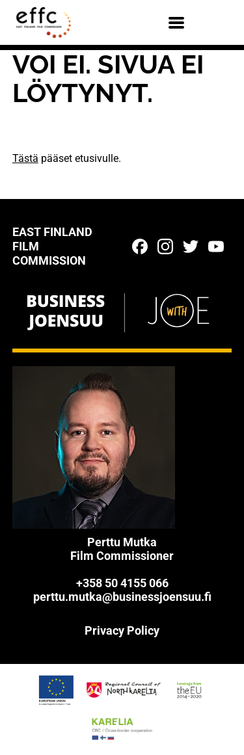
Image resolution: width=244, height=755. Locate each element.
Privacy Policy (122, 630)
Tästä (25, 158)
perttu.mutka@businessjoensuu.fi (122, 596)
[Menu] (176, 22)
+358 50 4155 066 (122, 583)
